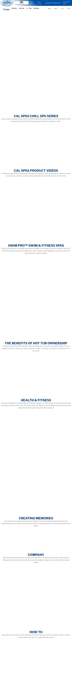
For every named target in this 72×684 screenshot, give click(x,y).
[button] (49, 8)
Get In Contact (39, 3)
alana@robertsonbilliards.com (53, 3)
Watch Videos (31, 3)
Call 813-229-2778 (66, 3)
